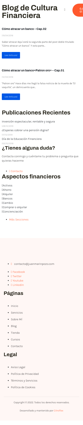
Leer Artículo (11, 55)
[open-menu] (51, 10)
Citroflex (58, 410)
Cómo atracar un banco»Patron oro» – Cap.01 (33, 70)
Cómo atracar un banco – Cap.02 (24, 28)
